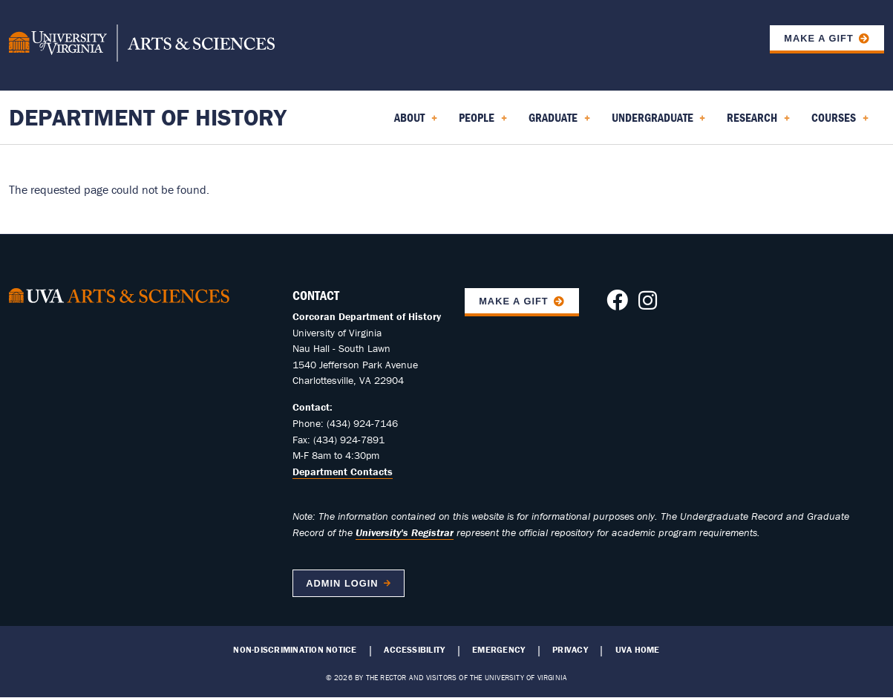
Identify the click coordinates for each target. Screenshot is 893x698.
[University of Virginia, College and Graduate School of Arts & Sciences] (142, 45)
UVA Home (637, 650)
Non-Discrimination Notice (294, 650)
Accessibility (414, 650)
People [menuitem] (483, 122)
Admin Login (342, 583)
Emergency (498, 650)
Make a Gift (819, 38)
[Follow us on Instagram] (647, 304)
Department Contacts (342, 471)
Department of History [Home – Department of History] (148, 116)
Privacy (570, 650)
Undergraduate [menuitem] (659, 122)
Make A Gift (514, 301)
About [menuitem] (415, 122)
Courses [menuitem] (839, 122)
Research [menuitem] (758, 122)
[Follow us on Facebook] (617, 304)
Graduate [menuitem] (559, 122)
